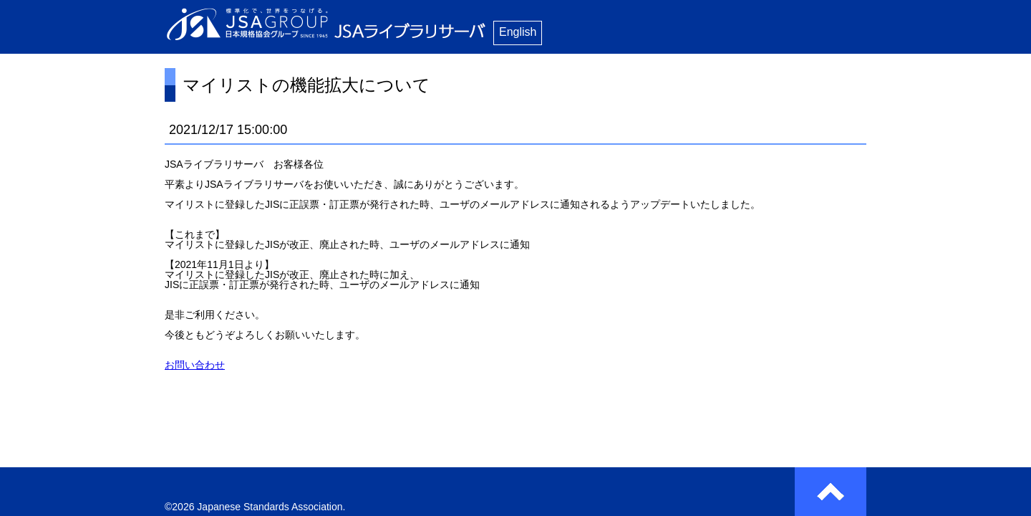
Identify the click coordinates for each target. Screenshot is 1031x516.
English (517, 32)
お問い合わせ (195, 365)
